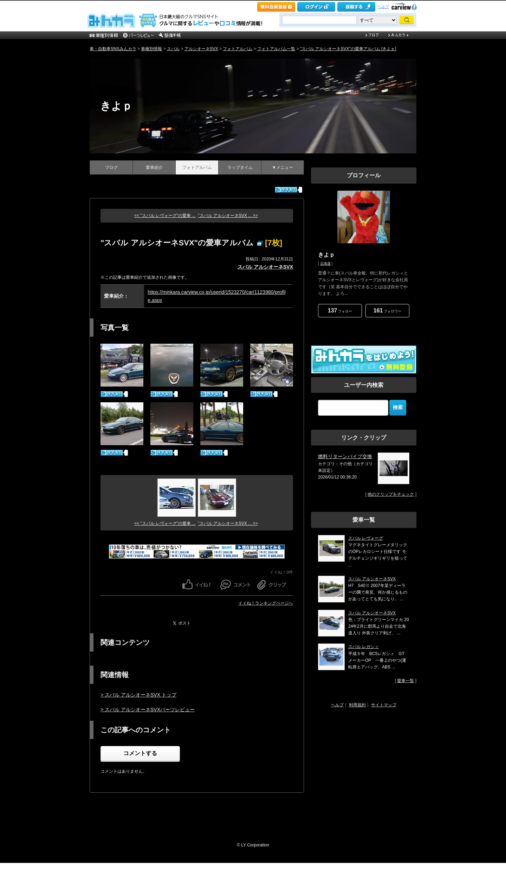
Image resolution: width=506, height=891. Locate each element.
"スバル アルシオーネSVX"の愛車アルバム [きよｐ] (348, 48)
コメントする (140, 753)
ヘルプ (383, 7)
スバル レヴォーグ (365, 538)
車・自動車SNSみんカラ (113, 48)
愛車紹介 (154, 167)
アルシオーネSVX (201, 48)
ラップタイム (240, 167)
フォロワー (387, 311)
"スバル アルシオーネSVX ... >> (228, 215)
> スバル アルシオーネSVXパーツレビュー (147, 709)
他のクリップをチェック (391, 494)
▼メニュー (282, 167)
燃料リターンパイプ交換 (345, 456)
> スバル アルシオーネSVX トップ (138, 695)
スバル (173, 48)
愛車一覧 (405, 680)
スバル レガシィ (363, 646)
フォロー (340, 311)
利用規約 (357, 704)
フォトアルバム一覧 (276, 48)
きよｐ (116, 106)
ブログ (111, 167)
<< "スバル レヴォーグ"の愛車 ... (165, 215)
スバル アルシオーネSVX (265, 267)
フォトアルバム (237, 48)
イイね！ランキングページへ (265, 603)
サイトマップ (383, 704)
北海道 (325, 263)
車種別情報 (151, 48)
